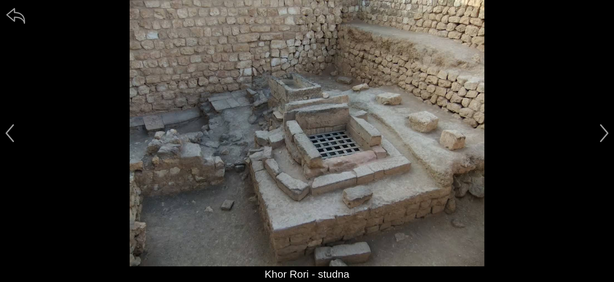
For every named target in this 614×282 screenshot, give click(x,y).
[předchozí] (10, 133)
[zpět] (15, 15)
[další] (604, 133)
